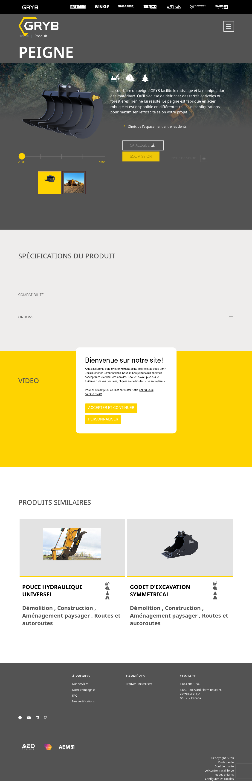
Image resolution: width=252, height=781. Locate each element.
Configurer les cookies (219, 779)
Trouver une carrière (139, 684)
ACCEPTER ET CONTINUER (111, 408)
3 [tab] (130, 639)
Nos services (80, 684)
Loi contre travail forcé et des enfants (219, 773)
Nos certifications (83, 701)
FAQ (75, 696)
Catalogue (143, 162)
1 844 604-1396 (190, 684)
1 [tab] (121, 639)
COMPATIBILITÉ (31, 295)
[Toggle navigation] (228, 26)
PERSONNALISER (103, 420)
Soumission (141, 173)
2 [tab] (126, 639)
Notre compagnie (83, 690)
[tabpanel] (72, 573)
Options (25, 317)
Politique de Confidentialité (224, 764)
